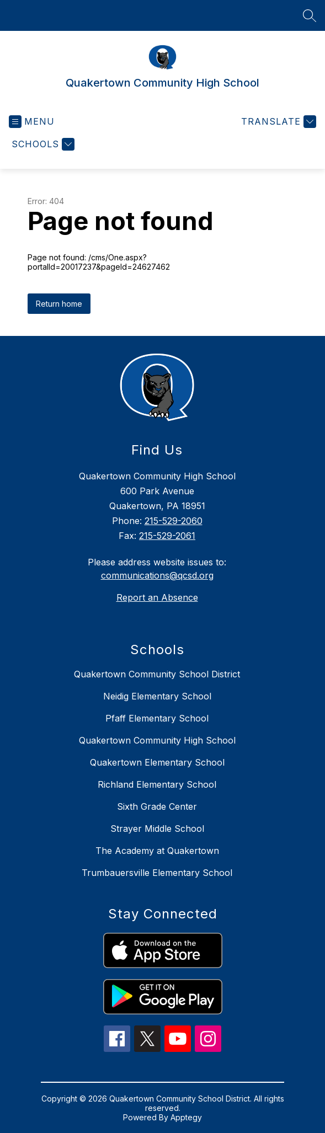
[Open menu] (32, 122)
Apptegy (186, 1117)
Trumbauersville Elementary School (157, 872)
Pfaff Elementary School (157, 718)
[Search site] (309, 15)
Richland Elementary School (157, 784)
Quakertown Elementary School (157, 762)
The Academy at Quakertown (157, 850)
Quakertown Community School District (157, 674)
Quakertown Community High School (157, 740)
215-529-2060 (174, 520)
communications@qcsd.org (157, 575)
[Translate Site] (277, 122)
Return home (59, 303)
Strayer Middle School (157, 828)
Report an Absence (157, 597)
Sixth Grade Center (157, 806)
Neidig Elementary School (157, 696)
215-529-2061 (167, 535)
